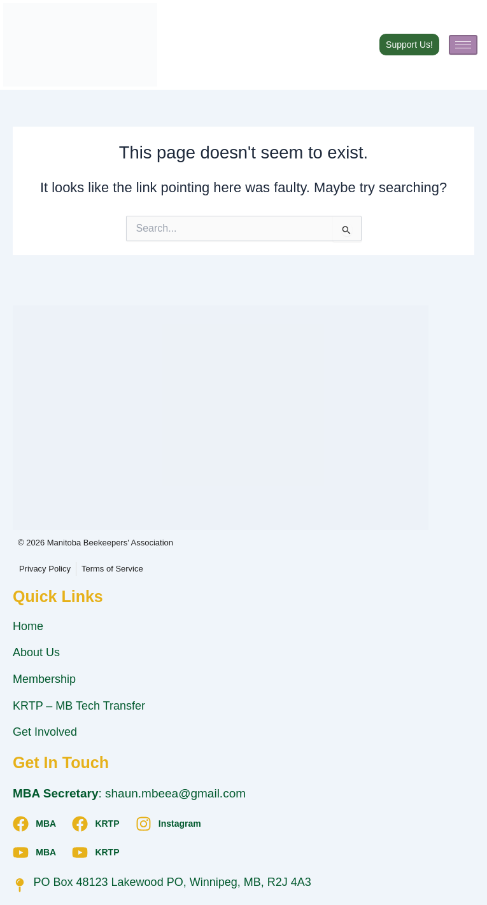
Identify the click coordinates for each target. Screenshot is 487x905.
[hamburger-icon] (463, 45)
